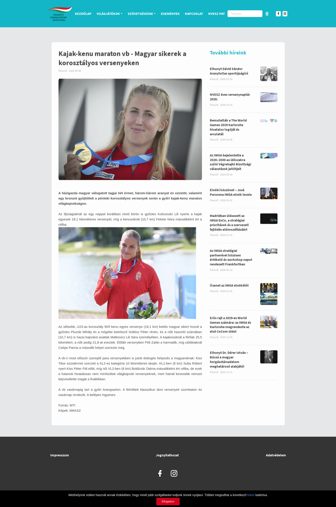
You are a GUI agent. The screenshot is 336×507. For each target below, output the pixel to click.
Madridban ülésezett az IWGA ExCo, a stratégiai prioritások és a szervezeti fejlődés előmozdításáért (229, 227)
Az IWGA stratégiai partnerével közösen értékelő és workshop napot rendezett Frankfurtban (231, 262)
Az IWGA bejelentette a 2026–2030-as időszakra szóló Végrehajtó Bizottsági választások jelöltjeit (230, 166)
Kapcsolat (194, 13)
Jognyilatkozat (167, 455)
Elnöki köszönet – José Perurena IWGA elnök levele (231, 196)
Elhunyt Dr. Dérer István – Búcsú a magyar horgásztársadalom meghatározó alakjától (229, 364)
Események (170, 13)
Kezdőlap (83, 13)
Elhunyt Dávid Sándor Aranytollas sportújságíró (229, 75)
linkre (251, 495)
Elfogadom (168, 501)
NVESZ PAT (216, 13)
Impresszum (59, 455)
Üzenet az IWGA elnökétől (229, 290)
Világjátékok (108, 13)
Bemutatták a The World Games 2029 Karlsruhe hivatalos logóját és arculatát (228, 131)
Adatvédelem (276, 455)
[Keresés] (244, 13)
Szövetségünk (140, 13)
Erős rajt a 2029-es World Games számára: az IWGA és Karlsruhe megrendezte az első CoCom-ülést (230, 329)
